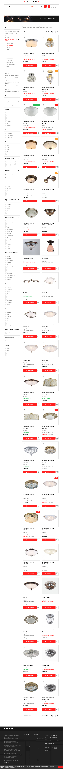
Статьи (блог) (37, 746)
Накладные (9, 51)
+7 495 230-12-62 (33, 6)
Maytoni (44, 295)
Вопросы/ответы (38, 744)
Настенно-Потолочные (12, 75)
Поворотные (9, 56)
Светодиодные (10, 62)
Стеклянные (9, 60)
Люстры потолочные (11, 33)
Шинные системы (11, 91)
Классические (10, 45)
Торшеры (9, 80)
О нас (35, 750)
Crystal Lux (44, 227)
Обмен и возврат (38, 742)
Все (57, 31)
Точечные (9, 54)
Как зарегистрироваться (27, 739)
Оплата (24, 742)
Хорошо (60, 766)
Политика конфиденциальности (39, 737)
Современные (10, 43)
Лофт (8, 49)
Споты (8, 66)
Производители (37, 748)
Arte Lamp (25, 57)
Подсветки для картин (11, 85)
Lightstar (44, 57)
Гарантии (36, 740)
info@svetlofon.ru (53, 737)
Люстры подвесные (11, 31)
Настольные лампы (11, 77)
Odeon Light (26, 125)
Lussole (43, 193)
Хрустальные (10, 58)
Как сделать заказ (27, 736)
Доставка (25, 744)
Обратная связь (26, 748)
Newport (25, 261)
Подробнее (6, 762)
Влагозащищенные (11, 64)
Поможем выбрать (27, 746)
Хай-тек (8, 47)
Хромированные (10, 68)
